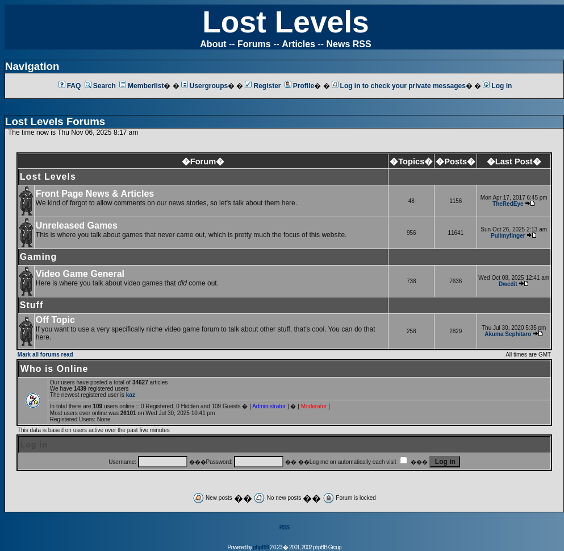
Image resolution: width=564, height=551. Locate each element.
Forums (254, 44)
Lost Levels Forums (55, 121)
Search (100, 86)
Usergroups (204, 86)
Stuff (31, 305)
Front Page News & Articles (95, 193)
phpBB (261, 547)
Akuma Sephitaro (507, 334)
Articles (298, 44)
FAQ (70, 86)
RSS (284, 527)
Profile (299, 86)
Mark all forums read (45, 354)
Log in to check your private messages (399, 86)
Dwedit (508, 284)
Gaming (38, 257)
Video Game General (80, 274)
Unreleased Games (77, 225)
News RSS (349, 44)
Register (263, 86)
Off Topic (55, 320)
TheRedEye (507, 204)
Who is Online (54, 369)
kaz (130, 395)
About (213, 44)
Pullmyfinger (508, 236)
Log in (497, 86)
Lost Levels (285, 22)
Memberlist (141, 86)
